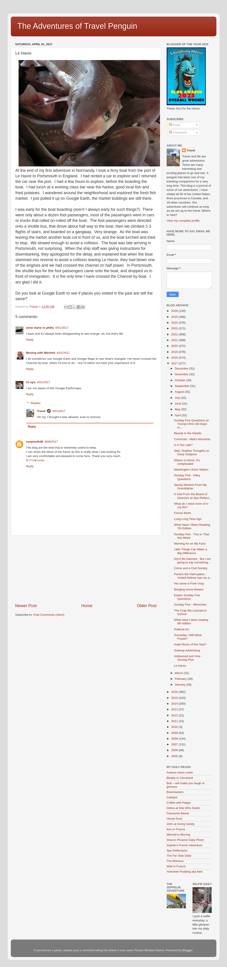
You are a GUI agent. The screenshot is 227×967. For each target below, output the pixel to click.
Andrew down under (180, 772)
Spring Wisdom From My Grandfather (190, 486)
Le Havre (180, 665)
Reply (30, 339)
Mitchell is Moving (178, 834)
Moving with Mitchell (40, 352)
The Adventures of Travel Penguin (77, 26)
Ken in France (176, 829)
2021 (175, 340)
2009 (175, 733)
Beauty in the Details (187, 433)
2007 (175, 744)
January (180, 684)
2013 (175, 709)
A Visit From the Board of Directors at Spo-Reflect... (193, 495)
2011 (175, 721)
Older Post (146, 605)
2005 (175, 756)
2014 (175, 703)
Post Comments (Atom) (48, 614)
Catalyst (172, 797)
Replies (35, 403)
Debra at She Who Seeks (183, 808)
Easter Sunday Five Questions (187, 597)
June (178, 403)
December (182, 368)
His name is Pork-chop (189, 583)
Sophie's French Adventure (184, 845)
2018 (175, 357)
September (182, 386)
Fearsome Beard (178, 813)
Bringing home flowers (189, 589)
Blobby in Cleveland (180, 777)
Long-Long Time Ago (188, 519)
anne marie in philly (40, 327)
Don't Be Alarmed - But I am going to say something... (192, 560)
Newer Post (26, 605)
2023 (175, 328)
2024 (175, 322)
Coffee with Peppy (179, 802)
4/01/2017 (62, 327)
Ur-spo (31, 382)
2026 (175, 311)
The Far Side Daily (179, 855)
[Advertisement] (86, 569)
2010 (175, 727)
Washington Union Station (191, 469)
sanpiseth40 (34, 441)
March (179, 673)
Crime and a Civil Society (190, 568)
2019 (175, 352)
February (181, 678)
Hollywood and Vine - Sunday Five (188, 657)
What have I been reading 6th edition (191, 621)
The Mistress (175, 861)
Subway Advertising (187, 650)
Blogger (187, 950)
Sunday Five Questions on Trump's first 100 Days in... (191, 424)
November (182, 374)
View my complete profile (183, 220)
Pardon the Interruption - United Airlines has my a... (193, 575)
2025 (175, 316)
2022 (175, 334)
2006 (175, 750)
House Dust (174, 818)
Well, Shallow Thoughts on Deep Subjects (191, 452)
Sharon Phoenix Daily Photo (185, 840)
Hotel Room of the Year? (190, 644)
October (180, 380)
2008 (175, 738)
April (178, 415)
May (178, 409)
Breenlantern (175, 792)
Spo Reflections (177, 850)
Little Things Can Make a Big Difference (190, 551)
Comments (178, 132)
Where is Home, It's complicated (187, 462)
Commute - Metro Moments (192, 439)
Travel (41, 411)
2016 (175, 692)
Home (86, 605)
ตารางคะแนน (35, 460)
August (180, 391)
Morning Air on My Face (190, 543)
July (178, 397)
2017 (175, 363)
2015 (175, 697)
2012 (175, 715)
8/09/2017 (51, 441)
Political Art (181, 629)
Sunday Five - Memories (190, 604)
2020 (175, 346)
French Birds (182, 513)
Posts (174, 125)
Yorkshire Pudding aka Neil (184, 871)
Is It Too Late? (183, 445)
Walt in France (176, 866)
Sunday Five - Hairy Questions (187, 477)
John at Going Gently (181, 824)
